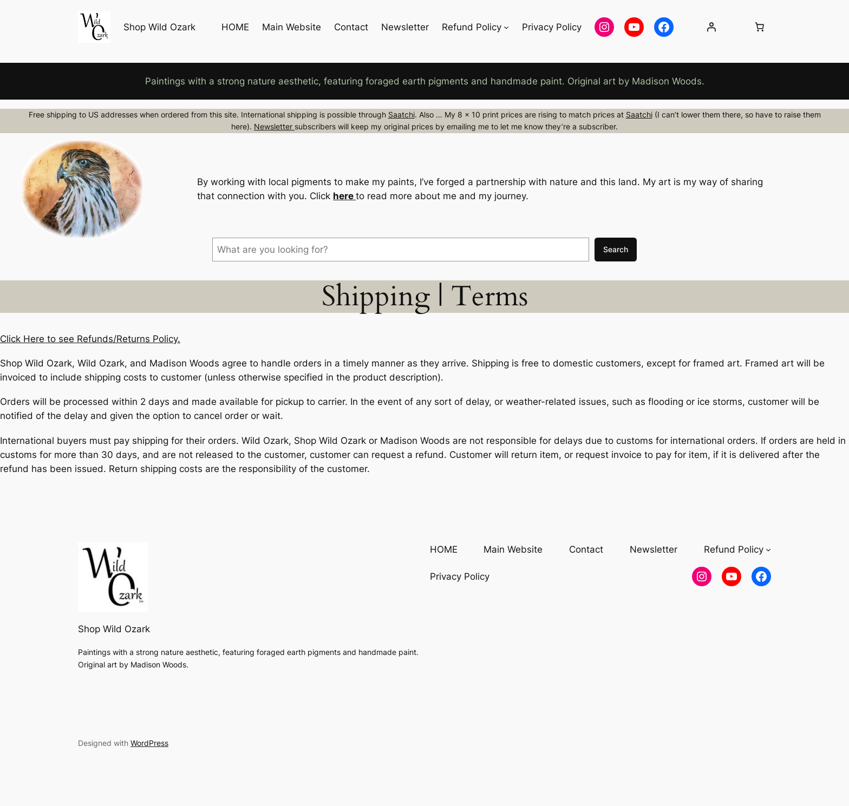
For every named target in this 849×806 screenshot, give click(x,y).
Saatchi (401, 114)
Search (615, 249)
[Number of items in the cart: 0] (759, 27)
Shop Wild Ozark (159, 27)
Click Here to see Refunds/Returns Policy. (90, 338)
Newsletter (274, 126)
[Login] (711, 27)
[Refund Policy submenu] (506, 27)
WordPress (149, 743)
